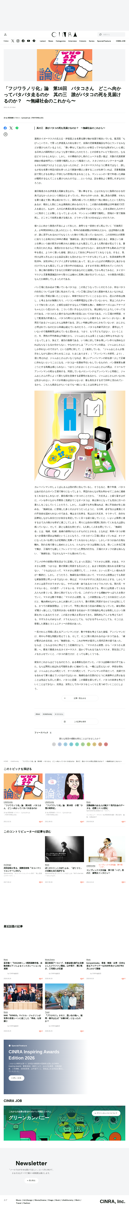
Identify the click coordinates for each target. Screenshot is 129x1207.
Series (91, 43)
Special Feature (104, 43)
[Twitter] (12, 43)
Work (77, 1202)
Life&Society (15, 764)
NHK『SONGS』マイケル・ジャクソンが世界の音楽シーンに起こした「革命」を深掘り (22, 1021)
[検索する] (97, 35)
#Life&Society (47, 717)
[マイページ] (8, 35)
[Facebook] (23, 43)
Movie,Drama (40, 1202)
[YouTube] (28, 43)
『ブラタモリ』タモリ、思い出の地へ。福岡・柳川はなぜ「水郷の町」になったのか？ (63, 1021)
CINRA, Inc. (112, 1204)
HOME (6, 764)
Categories (61, 43)
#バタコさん (59, 717)
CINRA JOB (120, 43)
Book (57, 1202)
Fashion (26, 1205)
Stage (50, 1202)
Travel (18, 1205)
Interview (72, 43)
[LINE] (34, 43)
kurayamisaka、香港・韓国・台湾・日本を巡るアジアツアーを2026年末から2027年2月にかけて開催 (105, 968)
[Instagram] (18, 43)
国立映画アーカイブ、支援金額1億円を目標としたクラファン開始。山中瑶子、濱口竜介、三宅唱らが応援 (64, 968)
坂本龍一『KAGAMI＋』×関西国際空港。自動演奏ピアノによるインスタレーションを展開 (23, 968)
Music (18, 1202)
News (50, 43)
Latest (43, 43)
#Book (38, 717)
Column (82, 43)
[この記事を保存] (5, 137)
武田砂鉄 (11, 120)
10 (106, 747)
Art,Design (28, 1202)
